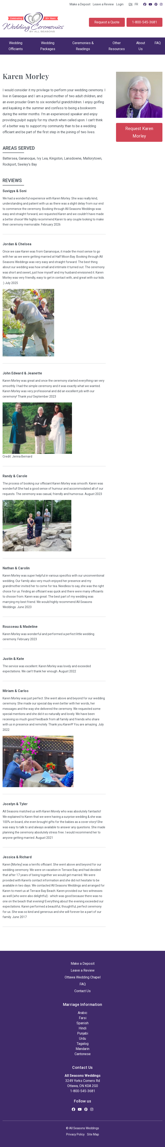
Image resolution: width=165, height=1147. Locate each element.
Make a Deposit (80, 4)
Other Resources (116, 46)
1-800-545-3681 (144, 22)
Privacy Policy (75, 1134)
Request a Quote (106, 22)
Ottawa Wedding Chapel (83, 977)
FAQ (157, 43)
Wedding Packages (47, 46)
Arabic (82, 1013)
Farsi (82, 1018)
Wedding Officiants (16, 46)
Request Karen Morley (139, 132)
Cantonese (83, 1054)
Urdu (82, 1038)
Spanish (82, 1023)
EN (130, 4)
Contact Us (82, 991)
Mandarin (82, 1049)
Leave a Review (103, 4)
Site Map (93, 1134)
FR (136, 4)
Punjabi (82, 1033)
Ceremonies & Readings (83, 46)
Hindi (82, 1028)
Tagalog (83, 1044)
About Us (140, 46)
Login (120, 4)
